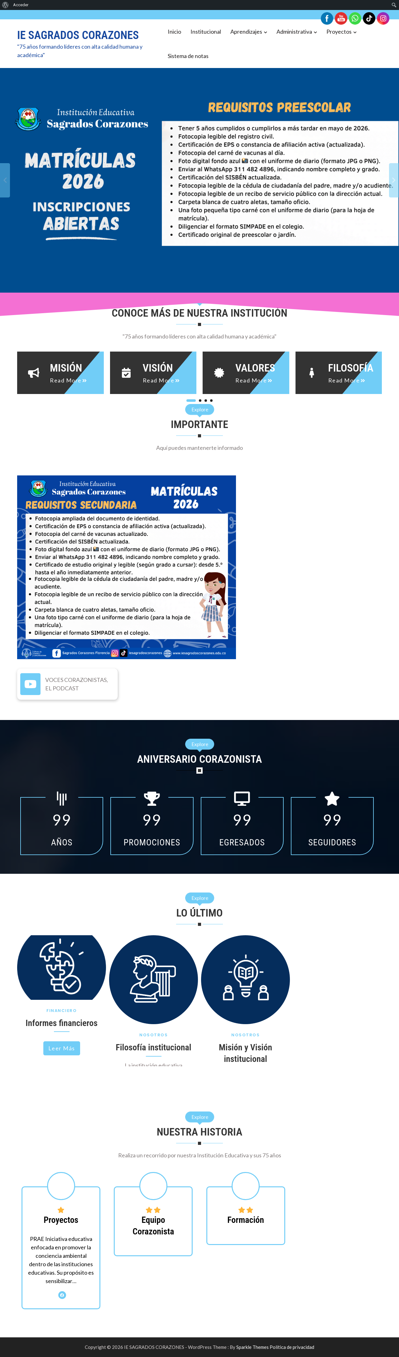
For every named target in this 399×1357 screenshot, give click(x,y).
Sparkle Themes (252, 1347)
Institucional (205, 31)
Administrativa (294, 31)
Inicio (174, 31)
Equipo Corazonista (153, 1225)
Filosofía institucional (153, 1047)
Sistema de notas (188, 55)
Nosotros (153, 1035)
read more (66, 380)
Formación (245, 1220)
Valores (255, 368)
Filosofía (350, 368)
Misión (66, 368)
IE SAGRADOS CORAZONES (78, 35)
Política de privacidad (292, 1347)
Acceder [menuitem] (20, 4)
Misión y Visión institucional (245, 1053)
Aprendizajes (246, 31)
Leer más (61, 1048)
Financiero (61, 1011)
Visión (158, 368)
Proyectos (339, 31)
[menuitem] (5, 5)
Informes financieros (62, 1023)
